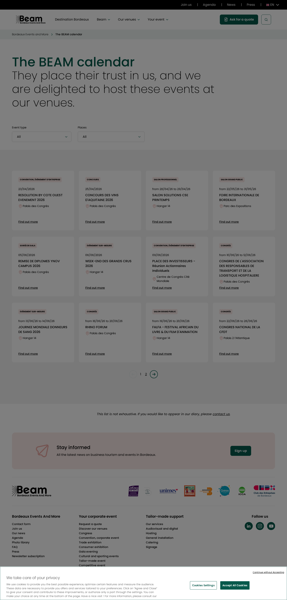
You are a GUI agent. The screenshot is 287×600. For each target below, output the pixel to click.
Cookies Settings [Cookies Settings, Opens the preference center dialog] (203, 587)
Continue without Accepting (268, 574)
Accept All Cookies (234, 587)
